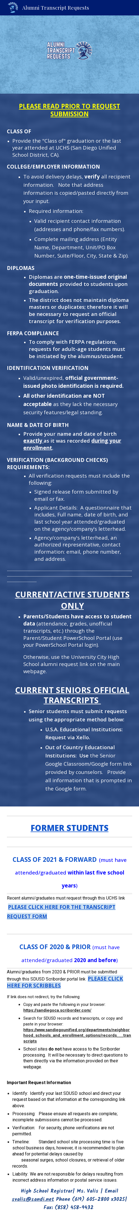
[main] (69, 450)
